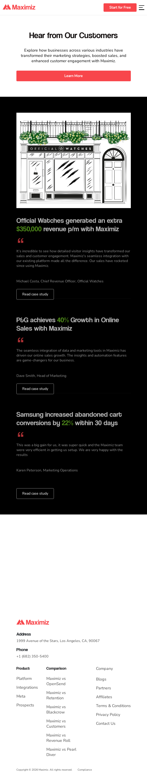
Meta (20, 696)
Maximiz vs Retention (56, 695)
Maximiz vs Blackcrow (56, 709)
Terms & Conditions (113, 705)
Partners (103, 688)
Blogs (101, 679)
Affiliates (104, 697)
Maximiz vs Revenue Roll (58, 738)
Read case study (35, 302)
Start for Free (120, 7)
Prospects (25, 705)
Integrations (27, 687)
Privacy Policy (108, 714)
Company (104, 668)
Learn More (73, 75)
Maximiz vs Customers (56, 723)
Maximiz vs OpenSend (56, 681)
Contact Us (106, 723)
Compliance (85, 769)
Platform (24, 678)
